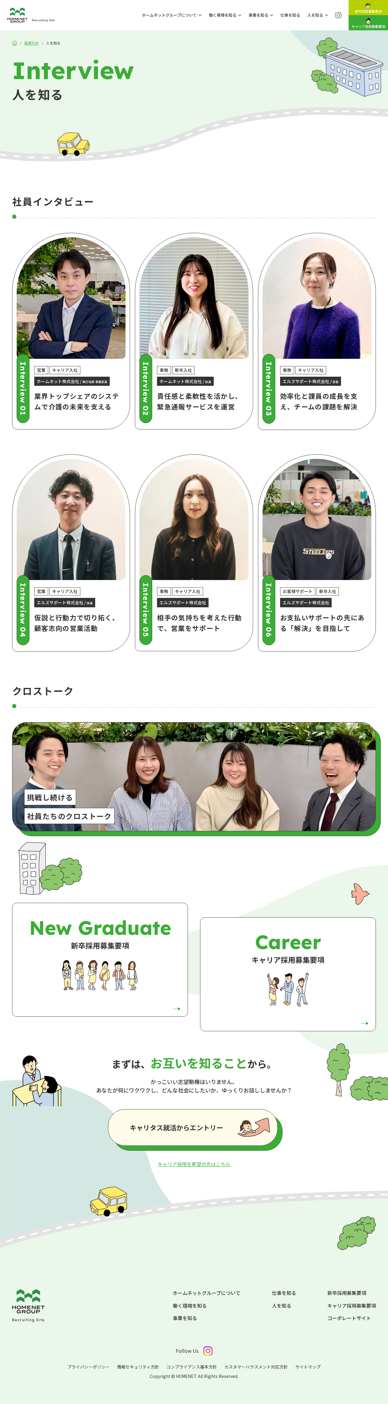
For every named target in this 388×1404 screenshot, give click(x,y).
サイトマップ (308, 1367)
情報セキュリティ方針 (138, 1367)
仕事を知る (284, 1292)
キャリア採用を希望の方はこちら (194, 1164)
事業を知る (185, 1318)
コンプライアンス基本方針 (191, 1367)
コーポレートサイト (349, 1318)
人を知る (281, 1305)
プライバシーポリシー (88, 1367)
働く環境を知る (190, 1305)
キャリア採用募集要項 (351, 1305)
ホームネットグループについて (206, 1292)
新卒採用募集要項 (346, 1292)
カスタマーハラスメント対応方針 (256, 1367)
